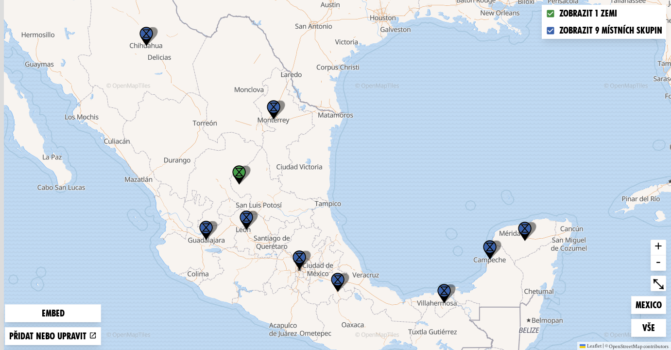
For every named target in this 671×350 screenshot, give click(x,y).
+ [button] (658, 247)
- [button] (658, 263)
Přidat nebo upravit (53, 336)
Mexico (650, 304)
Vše (654, 327)
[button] (444, 293)
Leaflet (591, 345)
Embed (53, 313)
